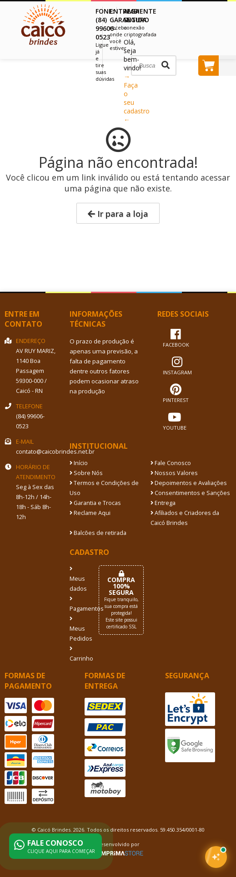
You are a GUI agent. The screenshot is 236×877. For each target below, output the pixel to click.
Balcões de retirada (98, 533)
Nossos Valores (174, 473)
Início (79, 463)
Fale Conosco (171, 463)
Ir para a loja (118, 213)
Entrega (163, 503)
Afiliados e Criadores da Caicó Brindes (185, 518)
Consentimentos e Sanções (190, 493)
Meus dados (77, 579)
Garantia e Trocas (95, 503)
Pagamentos (77, 604)
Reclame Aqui (90, 513)
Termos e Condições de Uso (104, 488)
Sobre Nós (86, 473)
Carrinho (77, 654)
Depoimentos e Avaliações (189, 483)
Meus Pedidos (77, 629)
